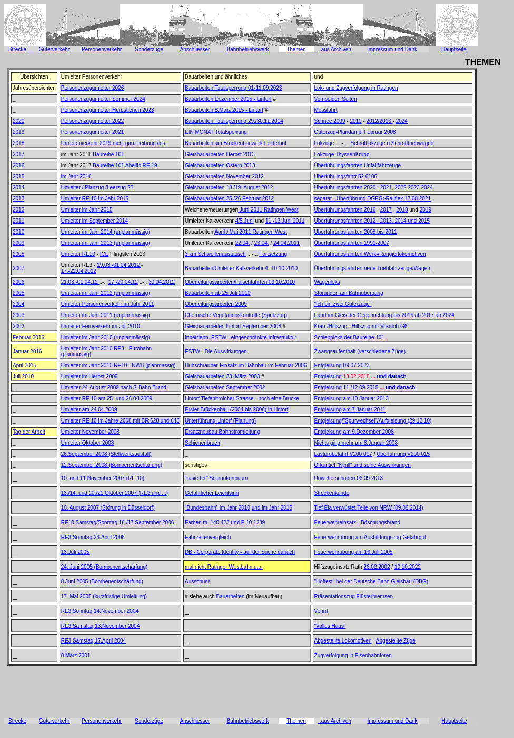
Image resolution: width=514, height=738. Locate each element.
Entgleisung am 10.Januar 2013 (351, 398)
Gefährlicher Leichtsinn (212, 493)
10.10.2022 (407, 567)
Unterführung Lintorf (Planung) (220, 421)
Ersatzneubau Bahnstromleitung (222, 432)
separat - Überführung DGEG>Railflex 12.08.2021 (372, 199)
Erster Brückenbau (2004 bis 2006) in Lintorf (236, 410)
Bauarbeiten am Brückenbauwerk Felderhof (235, 143)
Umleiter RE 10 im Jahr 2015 (94, 199)
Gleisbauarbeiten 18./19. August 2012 (229, 187)
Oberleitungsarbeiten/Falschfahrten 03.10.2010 (240, 282)
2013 (18, 199)
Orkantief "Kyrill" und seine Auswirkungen (362, 465)
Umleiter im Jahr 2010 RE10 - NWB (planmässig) (118, 365)
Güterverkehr (54, 49)
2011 (18, 221)
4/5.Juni (244, 221)
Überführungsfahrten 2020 (345, 187)
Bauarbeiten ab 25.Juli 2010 (218, 293)
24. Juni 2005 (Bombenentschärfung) (104, 567)
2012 (18, 210)
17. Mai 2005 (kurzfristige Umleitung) (104, 596)
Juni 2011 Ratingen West (268, 210)
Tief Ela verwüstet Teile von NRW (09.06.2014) (368, 508)
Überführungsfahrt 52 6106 (346, 176)
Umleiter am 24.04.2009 (89, 410)
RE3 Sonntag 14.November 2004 (100, 611)
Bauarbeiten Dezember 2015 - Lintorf (228, 99)
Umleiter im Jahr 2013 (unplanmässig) (105, 243)
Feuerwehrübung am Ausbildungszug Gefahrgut (370, 537)
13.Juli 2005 (75, 552)
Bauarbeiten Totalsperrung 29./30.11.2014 (234, 121)
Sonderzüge (149, 49)
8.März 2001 (76, 655)
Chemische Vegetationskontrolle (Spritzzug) (236, 315)
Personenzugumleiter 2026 (92, 88)
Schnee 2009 (329, 121)
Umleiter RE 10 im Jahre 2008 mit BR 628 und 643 (120, 421)
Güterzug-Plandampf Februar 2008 (355, 132)
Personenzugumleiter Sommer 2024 (103, 99)
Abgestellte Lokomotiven (343, 641)
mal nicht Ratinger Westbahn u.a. (224, 567)
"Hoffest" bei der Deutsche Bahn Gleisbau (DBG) (371, 581)
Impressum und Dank (392, 49)
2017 (18, 154)
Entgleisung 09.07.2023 (342, 365)
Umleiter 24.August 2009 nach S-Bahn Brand (113, 387)
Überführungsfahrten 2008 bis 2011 (355, 232)
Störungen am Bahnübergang (348, 293)
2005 (18, 293)
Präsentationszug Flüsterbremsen (353, 596)
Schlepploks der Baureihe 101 (349, 337)
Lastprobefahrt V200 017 (343, 454)
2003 (18, 315)
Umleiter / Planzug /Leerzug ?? (97, 187)
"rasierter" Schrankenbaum (216, 478)
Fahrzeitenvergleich (208, 537)
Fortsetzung (273, 254)
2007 (18, 268)
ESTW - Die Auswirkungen (216, 351)
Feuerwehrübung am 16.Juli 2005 (353, 552)
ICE (104, 254)
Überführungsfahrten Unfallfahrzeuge (357, 165)
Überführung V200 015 (403, 454)
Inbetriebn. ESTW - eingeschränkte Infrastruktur (240, 337)
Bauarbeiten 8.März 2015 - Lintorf (224, 110)
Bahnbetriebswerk (247, 49)
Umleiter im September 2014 (94, 221)
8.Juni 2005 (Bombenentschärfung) (102, 581)
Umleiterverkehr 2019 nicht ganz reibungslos (113, 143)
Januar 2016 (27, 351)
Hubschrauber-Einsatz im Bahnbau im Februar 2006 (246, 365)
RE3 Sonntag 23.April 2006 (93, 537)
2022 (400, 187)
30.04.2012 (162, 282)
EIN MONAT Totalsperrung (216, 132)
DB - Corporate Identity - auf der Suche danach (240, 552)
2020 (18, 121)
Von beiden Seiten (335, 99)
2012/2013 (380, 121)
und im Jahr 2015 (272, 508)
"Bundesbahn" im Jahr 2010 (217, 508)
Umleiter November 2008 (90, 432)
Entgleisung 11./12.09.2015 (346, 387)
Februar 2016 (28, 337)
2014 (18, 187)
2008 (18, 254)
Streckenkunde (332, 493)
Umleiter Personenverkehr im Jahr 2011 (107, 304)
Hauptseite (454, 49)
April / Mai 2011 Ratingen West (250, 232)
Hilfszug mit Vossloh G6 (380, 326)
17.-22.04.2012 (78, 271)
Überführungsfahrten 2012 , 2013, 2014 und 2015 (372, 221)
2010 (355, 121)
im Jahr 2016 (76, 176)
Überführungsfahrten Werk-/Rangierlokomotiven (370, 254)
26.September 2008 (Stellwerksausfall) (106, 454)
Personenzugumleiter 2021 (92, 132)
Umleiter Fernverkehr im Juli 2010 (100, 326)
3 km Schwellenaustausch (215, 254)
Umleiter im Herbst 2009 (89, 376)
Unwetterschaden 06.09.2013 (348, 478)
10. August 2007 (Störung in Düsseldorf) (108, 508)
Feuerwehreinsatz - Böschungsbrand (357, 522)
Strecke (17, 49)
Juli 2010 (23, 376)
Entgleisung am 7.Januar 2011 (350, 410)
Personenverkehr (102, 49)
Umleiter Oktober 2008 (87, 443)
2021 (386, 187)
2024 (402, 121)
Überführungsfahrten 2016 (345, 210)
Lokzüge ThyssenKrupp (342, 154)
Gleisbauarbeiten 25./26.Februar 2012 (229, 199)
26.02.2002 (376, 567)
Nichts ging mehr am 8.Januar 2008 (356, 443)
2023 (413, 187)
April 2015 (24, 365)
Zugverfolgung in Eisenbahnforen (353, 655)
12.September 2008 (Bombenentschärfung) (111, 465)
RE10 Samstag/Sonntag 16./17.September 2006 (117, 522)
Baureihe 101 (108, 154)
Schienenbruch (202, 443)
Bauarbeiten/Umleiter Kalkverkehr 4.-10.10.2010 (241, 268)
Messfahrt (326, 110)
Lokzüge (324, 143)
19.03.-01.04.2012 (119, 265)
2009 (18, 243)
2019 (18, 132)
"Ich (318, 304)
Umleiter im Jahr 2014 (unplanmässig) (105, 232)
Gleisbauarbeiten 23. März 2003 (222, 376)
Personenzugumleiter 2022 (92, 121)
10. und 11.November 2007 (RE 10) (102, 478)
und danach (392, 376)
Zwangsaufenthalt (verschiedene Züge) (360, 351)
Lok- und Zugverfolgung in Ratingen (356, 88)
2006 (18, 282)
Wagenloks (327, 282)
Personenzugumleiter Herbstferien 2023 (107, 110)
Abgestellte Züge (396, 641)
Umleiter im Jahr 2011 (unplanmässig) (105, 315)
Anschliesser (195, 49)
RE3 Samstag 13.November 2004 (100, 626)
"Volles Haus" (330, 626)
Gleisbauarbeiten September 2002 (225, 387)
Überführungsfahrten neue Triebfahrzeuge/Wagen (372, 268)
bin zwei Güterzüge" (347, 304)
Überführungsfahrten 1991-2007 (351, 243)
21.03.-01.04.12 (80, 282)
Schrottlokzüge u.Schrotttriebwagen (391, 143)
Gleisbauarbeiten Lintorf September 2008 (233, 326)
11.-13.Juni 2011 (285, 221)
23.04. (261, 243)
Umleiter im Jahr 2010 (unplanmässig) (105, 337)
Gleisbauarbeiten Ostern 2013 (220, 165)
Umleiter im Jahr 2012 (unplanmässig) (105, 293)
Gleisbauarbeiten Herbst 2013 (220, 154)
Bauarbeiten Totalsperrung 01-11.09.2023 (233, 88)
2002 (18, 326)
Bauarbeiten (230, 596)
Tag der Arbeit (29, 432)
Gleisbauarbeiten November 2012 (224, 176)
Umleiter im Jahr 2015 (87, 210)
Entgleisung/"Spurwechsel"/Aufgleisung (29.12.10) (373, 421)
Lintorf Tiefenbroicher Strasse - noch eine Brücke (242, 398)
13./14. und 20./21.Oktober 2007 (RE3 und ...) (114, 493)
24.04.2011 (286, 243)
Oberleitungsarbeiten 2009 (216, 304)
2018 (18, 143)
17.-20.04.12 (123, 282)
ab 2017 (424, 315)
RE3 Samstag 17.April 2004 (93, 641)
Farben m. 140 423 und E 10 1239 (225, 522)
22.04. (242, 243)
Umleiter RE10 (78, 254)
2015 (18, 176)
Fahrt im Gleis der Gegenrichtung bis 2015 (363, 315)
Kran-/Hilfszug (331, 326)
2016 (18, 165)
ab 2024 (445, 315)
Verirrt (321, 611)
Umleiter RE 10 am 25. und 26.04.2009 (106, 398)
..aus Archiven (334, 49)
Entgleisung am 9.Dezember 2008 (354, 432)
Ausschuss (197, 581)
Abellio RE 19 (141, 165)
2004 (18, 304)
